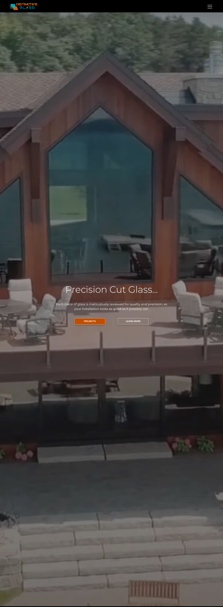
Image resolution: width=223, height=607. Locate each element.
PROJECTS (90, 321)
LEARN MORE (133, 321)
